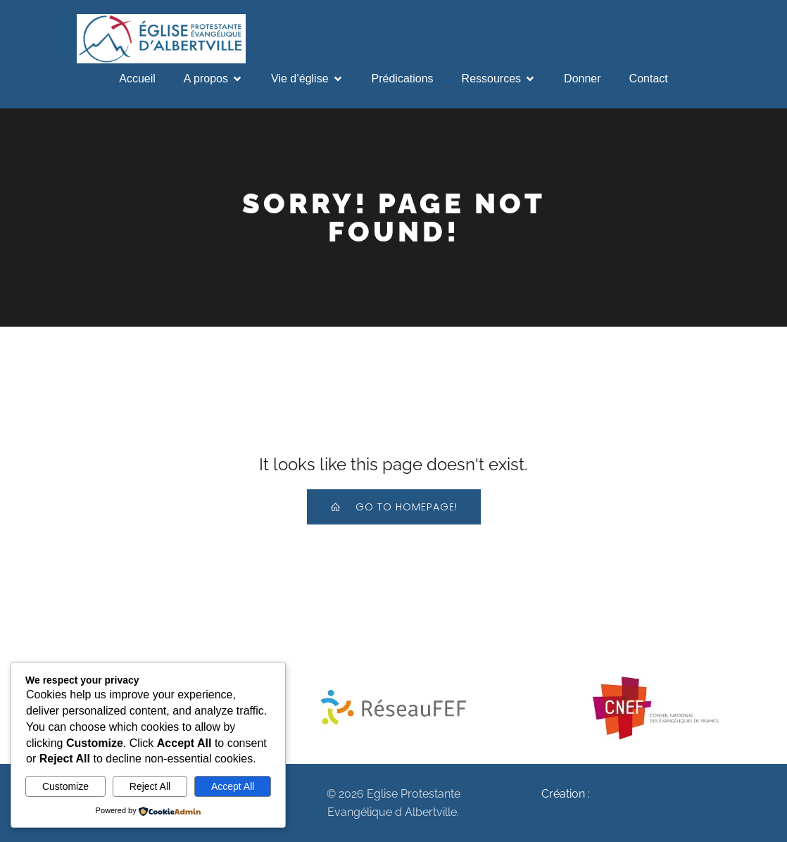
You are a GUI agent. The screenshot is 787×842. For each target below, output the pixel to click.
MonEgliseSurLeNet (644, 793)
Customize (65, 786)
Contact (648, 78)
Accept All (232, 786)
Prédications (403, 78)
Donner (582, 78)
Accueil (137, 78)
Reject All (150, 786)
